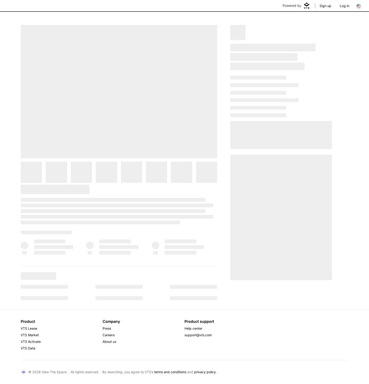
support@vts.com (198, 335)
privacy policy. (205, 372)
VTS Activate (31, 342)
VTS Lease (29, 328)
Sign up (325, 6)
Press (107, 328)
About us (109, 342)
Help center (193, 328)
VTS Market (30, 335)
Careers (109, 335)
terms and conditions (170, 372)
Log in (344, 6)
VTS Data (28, 348)
